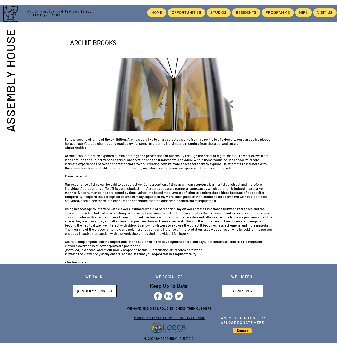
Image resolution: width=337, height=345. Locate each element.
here (68, 143)
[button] (242, 330)
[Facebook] (158, 296)
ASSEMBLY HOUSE (10, 80)
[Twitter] (179, 296)
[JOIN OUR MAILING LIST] (95, 291)
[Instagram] (168, 296)
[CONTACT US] (242, 291)
